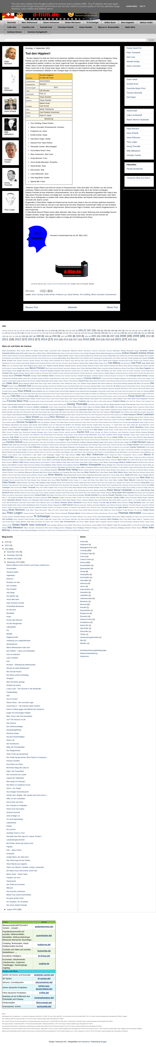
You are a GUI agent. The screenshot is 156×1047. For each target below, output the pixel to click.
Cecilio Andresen (74, 373)
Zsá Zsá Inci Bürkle (72, 530)
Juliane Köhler (117, 437)
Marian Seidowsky (148, 457)
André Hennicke (52, 355)
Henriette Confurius (44, 419)
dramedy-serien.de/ (44, 975)
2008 (123, 335)
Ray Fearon (39, 492)
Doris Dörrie (75, 386)
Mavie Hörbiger (107, 465)
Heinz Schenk (70, 417)
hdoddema (85, 1042)
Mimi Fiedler (100, 472)
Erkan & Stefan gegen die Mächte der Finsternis (25, 709)
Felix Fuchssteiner (45, 396)
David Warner (101, 381)
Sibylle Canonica (122, 500)
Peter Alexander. (74, 485)
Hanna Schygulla (57, 410)
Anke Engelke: (149, 355)
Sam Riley (86, 497)
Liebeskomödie (83, 450)
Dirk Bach (136, 383)
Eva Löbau (85, 393)
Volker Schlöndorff (134, 115)
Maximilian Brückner (36, 467)
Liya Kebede (57, 452)
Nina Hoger (136, 477)
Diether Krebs (86, 383)
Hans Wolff (133, 412)
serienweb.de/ (44, 1006)
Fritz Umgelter (146, 401)
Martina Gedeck (125, 462)
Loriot (71, 452)
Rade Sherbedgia (79, 490)
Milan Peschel (90, 472)
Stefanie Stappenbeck (55, 505)
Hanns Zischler (7, 412)
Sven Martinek (81, 507)
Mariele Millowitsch (67, 460)
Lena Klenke (150, 447)
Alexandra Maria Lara (10, 353)
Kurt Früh (25, 447)
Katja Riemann (133, 129)
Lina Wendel (129, 450)
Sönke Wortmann (73, 22)
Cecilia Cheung (64, 373)
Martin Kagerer (89, 462)
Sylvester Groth (134, 507)
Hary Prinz (87, 414)
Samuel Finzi (94, 497)
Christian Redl (36, 376)
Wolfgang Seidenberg (110, 528)
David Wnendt (110, 381)
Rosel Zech (138, 495)
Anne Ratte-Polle (118, 358)
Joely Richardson (123, 432)
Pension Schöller (13, 761)
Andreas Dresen (14, 32)
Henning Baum (30, 420)
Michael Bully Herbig (68, 470)
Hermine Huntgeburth (37, 32)
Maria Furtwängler (90, 457)
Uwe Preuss (80, 521)
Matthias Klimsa (62, 465)
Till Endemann (55, 516)
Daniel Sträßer (53, 381)
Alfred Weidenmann (54, 353)
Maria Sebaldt (124, 457)
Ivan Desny (106, 425)
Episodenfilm (85, 568)
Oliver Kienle (108, 480)
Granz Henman (149, 404)
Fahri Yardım (142, 393)
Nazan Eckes (6, 477)
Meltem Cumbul (119, 467)
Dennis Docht (144, 381)
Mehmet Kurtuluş (99, 467)
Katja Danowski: (119, 442)
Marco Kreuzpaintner (125, 455)
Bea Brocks (119, 366)
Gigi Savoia (99, 404)
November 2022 (13, 555)
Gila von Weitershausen (112, 404)
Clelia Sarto (65, 378)
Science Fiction (86, 619)
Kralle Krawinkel (144, 445)
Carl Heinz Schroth (115, 371)
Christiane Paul (59, 376)
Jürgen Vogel (64, 440)
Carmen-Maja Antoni (147, 371)
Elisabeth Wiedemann (122, 388)
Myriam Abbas (81, 475)
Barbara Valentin (76, 366)
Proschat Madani (56, 490)
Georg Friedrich (44, 404)
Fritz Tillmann (136, 401)
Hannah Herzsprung (71, 409)
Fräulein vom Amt (13, 878)
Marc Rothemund (29, 22)
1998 (38, 336)
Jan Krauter (69, 427)
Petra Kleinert (77, 487)
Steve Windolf (149, 505)
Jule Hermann (24, 437)
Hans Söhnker (125, 412)
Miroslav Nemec (145, 472)
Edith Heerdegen (36, 388)
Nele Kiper (14, 477)
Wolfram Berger (136, 528)
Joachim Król (83, 432)
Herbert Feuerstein (91, 419)
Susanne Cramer (41, 507)
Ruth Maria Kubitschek (40, 497)
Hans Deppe (43, 412)
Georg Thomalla (133, 146)
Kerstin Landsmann (42, 445)
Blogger (104, 1042)
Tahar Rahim (30, 510)
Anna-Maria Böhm (107, 358)
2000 (54, 336)
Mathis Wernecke (29, 465)
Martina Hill (136, 462)
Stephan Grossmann (80, 505)
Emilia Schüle (49, 294)
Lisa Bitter (137, 450)
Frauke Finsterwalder (47, 401)
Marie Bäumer (32, 460)
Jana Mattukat (95, 427)
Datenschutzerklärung (88, 653)
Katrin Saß (12, 445)
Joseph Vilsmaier (124, 434)
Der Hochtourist (12, 744)
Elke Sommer (133, 388)
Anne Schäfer (128, 358)
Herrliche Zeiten (12, 733)
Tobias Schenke (126, 516)
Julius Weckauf (148, 437)
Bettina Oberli (126, 368)
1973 (32, 333)
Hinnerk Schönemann (75, 422)
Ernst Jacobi (23, 393)
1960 (113, 331)
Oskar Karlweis (149, 480)
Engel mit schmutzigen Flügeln (18, 713)
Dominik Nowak (36, 386)
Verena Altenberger (126, 521)
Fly (7, 630)
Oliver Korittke (118, 480)
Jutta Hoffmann (24, 440)
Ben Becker (144, 366)
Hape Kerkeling (60, 414)
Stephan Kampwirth (93, 505)
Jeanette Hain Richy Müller (73, 429)
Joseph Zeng (134, 434)
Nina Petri (24, 480)
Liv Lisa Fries (48, 452)
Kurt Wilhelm (45, 447)
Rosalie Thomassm (129, 495)
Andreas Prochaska (18, 355)
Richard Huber (95, 492)
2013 (31, 339)
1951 (46, 330)
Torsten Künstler (29, 519)
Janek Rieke (104, 427)
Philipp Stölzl (147, 487)
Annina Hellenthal (54, 360)
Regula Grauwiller (49, 492)
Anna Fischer (34, 358)
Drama (82, 562)
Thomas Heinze (74, 513)
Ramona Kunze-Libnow (28, 492)
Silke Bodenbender (13, 502)
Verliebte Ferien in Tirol (15, 833)
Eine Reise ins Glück (14, 764)
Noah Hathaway (42, 480)
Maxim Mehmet (25, 467)
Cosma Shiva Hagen (143, 378)
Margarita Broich (70, 457)
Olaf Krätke (91, 480)
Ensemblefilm (85, 565)
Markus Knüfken (51, 462)
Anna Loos (50, 358)
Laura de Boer (107, 447)
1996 (23, 336)
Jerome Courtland (12, 432)
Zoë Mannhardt (60, 530)
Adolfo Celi (29, 350)
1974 (38, 333)
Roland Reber (40, 495)
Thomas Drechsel (29, 513)
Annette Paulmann (23, 360)
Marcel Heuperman (110, 455)
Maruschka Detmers (147, 462)
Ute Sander (38, 521)
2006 (103, 336)
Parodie (83, 607)
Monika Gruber (43, 475)
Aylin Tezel (23, 366)
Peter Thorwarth (133, 52)
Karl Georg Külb (114, 440)
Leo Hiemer (5, 450)
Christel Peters (133, 373)
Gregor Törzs (6, 407)
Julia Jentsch (70, 437)
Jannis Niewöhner (136, 427)
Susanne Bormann (29, 507)
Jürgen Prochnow (42, 440)
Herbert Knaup (131, 420)
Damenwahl (11, 881)
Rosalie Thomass (115, 495)
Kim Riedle (74, 445)
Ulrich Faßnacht (100, 519)
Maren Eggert (19, 457)
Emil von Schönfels (49, 391)
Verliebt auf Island (13, 685)
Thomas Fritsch (49, 513)
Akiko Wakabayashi (64, 350)
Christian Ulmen (47, 376)
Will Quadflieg (122, 525)
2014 (44, 339)
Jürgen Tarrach (54, 440)
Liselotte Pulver (39, 452)
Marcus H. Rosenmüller (108, 27)
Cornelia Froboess (119, 378)
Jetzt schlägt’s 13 (13, 816)
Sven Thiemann (92, 507)
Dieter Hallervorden (54, 383)
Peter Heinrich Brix (143, 485)
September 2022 (14, 562)
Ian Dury (151, 422)
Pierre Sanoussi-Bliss (27, 490)
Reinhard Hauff (60, 492)
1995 (16, 336)
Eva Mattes (93, 393)
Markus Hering (29, 462)
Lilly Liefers (121, 450)
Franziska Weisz (34, 401)
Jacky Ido (134, 425)
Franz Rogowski (141, 398)
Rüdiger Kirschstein (65, 497)
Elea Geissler (69, 388)
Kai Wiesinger (75, 440)
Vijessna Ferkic (7, 525)
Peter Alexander (64, 485)
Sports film (84, 625)
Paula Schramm (24, 485)
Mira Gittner (118, 472)
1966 (139, 330)
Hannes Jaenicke (111, 409)
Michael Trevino (13, 472)
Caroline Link (28, 27)
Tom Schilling (85, 294)
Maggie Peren (60, 455)
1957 (89, 330)
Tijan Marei (29, 516)
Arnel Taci (55, 363)
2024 (7, 542)
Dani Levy (131, 57)
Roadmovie (84, 613)
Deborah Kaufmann (134, 381)
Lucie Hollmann (145, 452)
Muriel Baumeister (70, 475)
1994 (4, 336)
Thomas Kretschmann (100, 513)
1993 (149, 333)
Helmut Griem (106, 417)
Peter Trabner (49, 487)
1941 (15, 330)
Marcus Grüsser (137, 455)
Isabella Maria (97, 425)
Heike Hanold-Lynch (116, 414)
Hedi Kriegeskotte (97, 414)
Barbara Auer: (42, 366)
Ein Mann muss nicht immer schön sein (21, 871)
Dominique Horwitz (47, 386)
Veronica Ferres (138, 521)
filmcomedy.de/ (44, 1002)
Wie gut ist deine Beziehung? (17, 668)
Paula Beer (145, 483)
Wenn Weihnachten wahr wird (18, 647)
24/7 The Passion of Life (15, 720)
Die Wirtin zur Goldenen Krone (18, 785)
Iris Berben (67, 425)
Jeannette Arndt (88, 429)
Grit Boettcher (28, 407)
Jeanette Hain (59, 430)
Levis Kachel (55, 450)
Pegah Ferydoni (34, 485)
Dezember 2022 (13, 552)
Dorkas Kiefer (96, 386)
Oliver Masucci (129, 480)
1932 (9, 330)
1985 (103, 333)
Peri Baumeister (53, 485)
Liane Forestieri (65, 450)
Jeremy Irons (145, 429)
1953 (60, 331)
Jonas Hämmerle (79, 434)
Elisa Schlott (87, 388)
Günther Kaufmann (20, 409)
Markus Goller (146, 22)
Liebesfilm (74, 450)
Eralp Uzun (114, 391)
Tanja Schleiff (82, 510)
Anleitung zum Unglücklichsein (18, 641)
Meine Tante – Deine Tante (16, 874)
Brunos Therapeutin (41, 371)
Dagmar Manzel (22, 381)
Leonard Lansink (32, 450)
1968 (152, 330)
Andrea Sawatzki (130, 353)
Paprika (9, 847)
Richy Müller (117, 493)
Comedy (40, 294)
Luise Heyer (37, 455)
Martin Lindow (98, 462)
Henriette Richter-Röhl (58, 419)
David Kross (84, 381)
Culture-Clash (85, 559)
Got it (142, 6)
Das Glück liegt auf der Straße (18, 860)
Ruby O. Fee (6, 497)
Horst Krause (104, 422)
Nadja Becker (120, 475)
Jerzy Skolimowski (24, 432)
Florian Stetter (30, 398)
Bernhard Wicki (91, 368)
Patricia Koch (61, 482)
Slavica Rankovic (122, 502)
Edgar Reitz (18, 388)
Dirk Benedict (145, 383)
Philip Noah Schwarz (114, 487)
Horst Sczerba (123, 422)
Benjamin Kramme (11, 368)
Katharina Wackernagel (95, 442)
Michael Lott (134, 470)
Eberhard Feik (124, 386)
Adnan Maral (21, 350)
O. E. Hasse (83, 480)
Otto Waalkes (40, 482)
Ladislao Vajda (53, 447)
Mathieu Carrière (17, 465)
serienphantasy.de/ (44, 998)
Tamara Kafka (63, 510)
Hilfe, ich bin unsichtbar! (15, 799)
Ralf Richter (145, 490)
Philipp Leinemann (137, 487)
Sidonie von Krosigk (134, 500)
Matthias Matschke (73, 465)
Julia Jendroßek (60, 437)
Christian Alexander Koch (146, 373)
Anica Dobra (85, 355)
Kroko (8, 617)
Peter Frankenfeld (112, 485)
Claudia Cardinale (43, 378)
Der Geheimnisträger (14, 726)
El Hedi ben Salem (59, 388)
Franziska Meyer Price (136, 88)
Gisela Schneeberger (128, 404)
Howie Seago (144, 422)
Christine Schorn (98, 376)
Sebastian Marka (49, 500)
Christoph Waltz (16, 378)
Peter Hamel (133, 485)
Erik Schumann (13, 393)
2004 (86, 336)
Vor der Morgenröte (14, 623)
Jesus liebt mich (12, 599)
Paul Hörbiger (117, 482)
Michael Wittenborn (25, 472)
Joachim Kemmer (70, 432)
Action (82, 542)
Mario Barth (131, 460)
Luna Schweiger (48, 455)
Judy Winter (14, 437)
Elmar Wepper (13, 391)
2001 (62, 336)
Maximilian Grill (63, 467)
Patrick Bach (70, 482)
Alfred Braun (33, 353)
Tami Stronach (73, 510)
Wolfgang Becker (59, 528)
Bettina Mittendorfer (115, 368)
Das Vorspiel (11, 589)
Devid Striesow (24, 383)
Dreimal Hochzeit (13, 812)
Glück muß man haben (15, 809)
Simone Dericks (87, 502)
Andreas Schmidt (31, 355)
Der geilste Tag (12, 596)
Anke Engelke (139, 355)
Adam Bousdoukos (9, 350)
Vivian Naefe (132, 79)
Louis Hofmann (109, 452)
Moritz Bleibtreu (55, 475)
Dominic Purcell (13, 386)
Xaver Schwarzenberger (28, 530)
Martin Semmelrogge (111, 462)
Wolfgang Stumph (124, 528)
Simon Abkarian (41, 502)
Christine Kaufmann (71, 376)
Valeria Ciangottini (101, 521)
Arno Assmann (63, 363)
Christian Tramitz (134, 155)
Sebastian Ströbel (60, 500)
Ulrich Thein (123, 519)
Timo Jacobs (88, 516)
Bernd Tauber (81, 368)
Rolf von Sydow (67, 495)
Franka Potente (83, 398)
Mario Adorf (122, 460)
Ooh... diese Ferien (13, 850)
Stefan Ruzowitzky (41, 505)
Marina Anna (88, 460)
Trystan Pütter (56, 519)
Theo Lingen (132, 142)
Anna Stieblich (84, 358)
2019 (97, 339)
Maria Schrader (113, 457)
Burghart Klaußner (54, 371)
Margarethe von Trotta (55, 457)
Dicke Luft (10, 740)
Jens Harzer (136, 429)
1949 (32, 330)
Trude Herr (48, 519)
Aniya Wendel (94, 355)
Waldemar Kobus (62, 525)
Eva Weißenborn (102, 393)
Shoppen (9, 678)
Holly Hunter (87, 422)
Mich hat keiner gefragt (15, 682)
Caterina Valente (29, 373)
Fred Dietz (57, 401)
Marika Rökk (79, 460)
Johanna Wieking (134, 432)
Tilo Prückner (65, 516)
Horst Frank (95, 422)
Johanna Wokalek (147, 432)
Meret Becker (7, 470)
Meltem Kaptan (129, 467)
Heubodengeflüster (13, 730)
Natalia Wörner (148, 475)
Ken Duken (32, 445)
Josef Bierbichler (91, 434)
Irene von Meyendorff (56, 425)
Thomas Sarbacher (148, 513)
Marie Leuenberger (53, 460)
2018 (86, 339)
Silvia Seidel (31, 502)
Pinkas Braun (38, 490)
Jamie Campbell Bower (25, 427)
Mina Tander (108, 472)
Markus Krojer (61, 462)
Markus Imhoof (40, 462)
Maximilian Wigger (75, 467)
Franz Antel (94, 398)
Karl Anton (105, 440)
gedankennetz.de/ (44, 926)
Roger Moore (19, 495)
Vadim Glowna (89, 521)
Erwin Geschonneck (44, 393)
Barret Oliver (99, 366)
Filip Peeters (80, 396)
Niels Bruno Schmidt (98, 477)
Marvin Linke (6, 465)
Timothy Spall (96, 516)
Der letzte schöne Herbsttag (17, 675)
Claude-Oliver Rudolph (30, 378)
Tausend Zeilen (12, 572)
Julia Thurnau (107, 437)
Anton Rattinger (113, 360)
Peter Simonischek (16, 487)
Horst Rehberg (113, 422)
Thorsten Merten (19, 516)
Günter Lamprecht (138, 407)
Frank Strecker (73, 398)
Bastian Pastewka (109, 366)
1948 (26, 330)
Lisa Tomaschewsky (19, 452)
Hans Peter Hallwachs (103, 412)
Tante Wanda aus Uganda (16, 864)
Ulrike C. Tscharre (143, 519)
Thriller (83, 634)
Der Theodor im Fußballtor (16, 805)
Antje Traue (84, 360)
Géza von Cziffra (107, 407)
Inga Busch (15, 425)
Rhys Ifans (87, 492)
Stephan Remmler (116, 505)
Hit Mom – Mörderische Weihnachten (20, 665)
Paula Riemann (13, 485)
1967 (146, 331)
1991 (136, 333)
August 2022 (12, 909)
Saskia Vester (142, 497)
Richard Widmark (106, 492)
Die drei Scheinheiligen (15, 737)
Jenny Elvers (128, 429)
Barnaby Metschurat (88, 366)
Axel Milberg (114, 363)
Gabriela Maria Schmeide (16, 404)
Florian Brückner (122, 396)
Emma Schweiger (91, 391)
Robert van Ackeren (8, 495)
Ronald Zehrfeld (91, 495)
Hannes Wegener (122, 409)
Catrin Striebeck (53, 373)
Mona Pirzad (12, 475)
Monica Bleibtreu (32, 475)
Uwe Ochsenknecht (67, 522)
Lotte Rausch (78, 452)
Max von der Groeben (13, 467)
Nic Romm (42, 477)
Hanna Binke (45, 409)
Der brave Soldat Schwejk (16, 905)
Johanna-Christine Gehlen (10, 434)
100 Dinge (10, 593)
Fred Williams (73, 401)
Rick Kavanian (128, 493)
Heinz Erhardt (132, 133)
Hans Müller (79, 412)
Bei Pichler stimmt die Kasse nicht (19, 843)
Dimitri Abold (117, 383)
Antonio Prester (133, 360)
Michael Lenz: (125, 470)
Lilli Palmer (102, 450)
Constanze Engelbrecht (76, 378)
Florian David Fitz (134, 48)
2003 (78, 336)
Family (82, 571)
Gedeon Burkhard (32, 404)
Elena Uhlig (78, 388)
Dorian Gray (66, 386)
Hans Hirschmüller (53, 412)
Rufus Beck (28, 497)
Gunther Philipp (72, 407)
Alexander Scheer (147, 351)
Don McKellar (58, 386)
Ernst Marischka (32, 393)
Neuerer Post (31, 307)
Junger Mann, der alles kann (17, 857)
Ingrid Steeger (33, 425)
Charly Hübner (109, 373)
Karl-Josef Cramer (132, 440)
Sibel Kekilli (112, 500)
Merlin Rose (29, 470)
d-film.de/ (44, 993)
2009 (136, 335)
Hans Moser (63, 412)
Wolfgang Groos (71, 528)
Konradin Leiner (122, 445)
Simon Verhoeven (51, 22)
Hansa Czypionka (48, 414)
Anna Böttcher (15, 358)
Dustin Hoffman (106, 386)
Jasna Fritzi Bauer (35, 429)
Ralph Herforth (15, 492)
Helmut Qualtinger (128, 417)
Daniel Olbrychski (42, 381)
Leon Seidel (22, 450)
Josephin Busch (144, 434)
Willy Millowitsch (133, 151)
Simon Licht (50, 502)
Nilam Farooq (127, 477)
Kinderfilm (84, 592)
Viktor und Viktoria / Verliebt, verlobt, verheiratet (25, 867)
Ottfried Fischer (21, 482)
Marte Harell (71, 462)
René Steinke (79, 492)
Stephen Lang (140, 505)
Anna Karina (42, 358)
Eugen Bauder (64, 393)
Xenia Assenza (42, 530)
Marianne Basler (7, 460)
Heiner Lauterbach (145, 414)
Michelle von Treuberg (61, 472)
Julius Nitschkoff (138, 437)
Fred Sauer (65, 401)
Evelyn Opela (122, 393)
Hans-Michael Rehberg (20, 414)
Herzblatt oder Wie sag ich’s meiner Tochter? (23, 836)
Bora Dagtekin (127, 22)
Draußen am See (13, 582)
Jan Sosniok (85, 427)
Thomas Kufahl (113, 513)
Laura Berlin (98, 447)
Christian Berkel (7, 376)
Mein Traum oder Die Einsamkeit (19, 716)
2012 (18, 339)
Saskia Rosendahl (131, 497)
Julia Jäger (79, 437)
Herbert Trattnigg (143, 419)
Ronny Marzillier (103, 495)
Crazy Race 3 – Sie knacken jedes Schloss (23, 706)
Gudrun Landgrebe (40, 407)
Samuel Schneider (106, 497)
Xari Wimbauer (15, 530)
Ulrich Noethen (113, 519)
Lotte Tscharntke (88, 452)
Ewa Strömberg (132, 393)
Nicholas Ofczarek (52, 477)
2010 (148, 336)
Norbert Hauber (73, 480)
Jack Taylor (126, 425)
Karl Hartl (123, 440)
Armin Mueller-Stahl (18, 363)
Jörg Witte (32, 440)
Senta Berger (71, 500)
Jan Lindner (77, 427)
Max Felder (116, 465)
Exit (7, 661)
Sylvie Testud (144, 507)
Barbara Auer (32, 366)
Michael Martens (143, 470)
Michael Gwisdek (94, 470)
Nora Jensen (52, 480)
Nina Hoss (145, 477)
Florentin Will (101, 396)
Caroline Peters (18, 373)
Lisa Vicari (30, 452)
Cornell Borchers (131, 378)
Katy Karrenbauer (22, 445)
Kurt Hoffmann (34, 447)
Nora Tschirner (62, 480)
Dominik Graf (46, 27)
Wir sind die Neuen (13, 672)
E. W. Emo (115, 386)
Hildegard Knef (55, 422)
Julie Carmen (128, 437)
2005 (93, 336)
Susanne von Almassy (55, 507)
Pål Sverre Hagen (67, 490)
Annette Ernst (132, 84)
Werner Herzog (82, 525)
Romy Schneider (78, 495)
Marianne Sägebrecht (20, 460)
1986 (109, 333)
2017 (75, 339)
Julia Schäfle (98, 437)
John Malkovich (35, 434)
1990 (129, 333)
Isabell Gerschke (87, 425)
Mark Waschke (149, 460)
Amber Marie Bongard (104, 353)
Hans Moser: (71, 412)
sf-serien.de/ (44, 978)
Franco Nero (63, 398)
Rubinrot (9, 579)
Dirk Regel (131, 97)
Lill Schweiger (93, 450)
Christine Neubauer (84, 376)
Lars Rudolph (89, 447)
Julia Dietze (41, 437)
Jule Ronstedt (33, 437)
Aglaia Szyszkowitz (50, 350)
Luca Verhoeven (121, 452)
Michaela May (38, 472)
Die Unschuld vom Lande (16, 775)
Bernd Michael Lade (60, 368)
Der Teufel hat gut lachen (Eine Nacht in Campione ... (27, 757)
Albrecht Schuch (77, 350)
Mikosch (9, 888)
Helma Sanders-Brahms (93, 417)
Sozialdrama (30, 505)
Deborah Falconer (121, 381)
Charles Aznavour (98, 373)
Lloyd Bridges (65, 452)
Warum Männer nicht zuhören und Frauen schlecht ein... (28, 565)
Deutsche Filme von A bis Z (138, 178)
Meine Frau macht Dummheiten (18, 895)
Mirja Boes (136, 472)
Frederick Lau (61, 294)
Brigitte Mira (21, 371)
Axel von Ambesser (13, 366)
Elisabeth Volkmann (108, 388)
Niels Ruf (108, 477)
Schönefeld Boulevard (15, 606)
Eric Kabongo (145, 391)
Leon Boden (13, 450)
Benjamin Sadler (23, 368)
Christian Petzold (65, 27)
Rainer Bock (89, 490)
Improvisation (85, 589)
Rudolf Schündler (17, 497)
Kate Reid (47, 442)
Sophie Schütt (21, 505)
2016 (65, 339)
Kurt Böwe (18, 447)
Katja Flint (128, 442)
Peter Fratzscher (123, 485)
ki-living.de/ (44, 956)
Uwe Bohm (46, 521)
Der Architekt (11, 586)
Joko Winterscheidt (46, 434)
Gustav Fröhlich (82, 407)
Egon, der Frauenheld (15, 771)
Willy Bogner (146, 525)
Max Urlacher (143, 465)
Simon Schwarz (61, 502)
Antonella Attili (123, 360)
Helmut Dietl (132, 111)
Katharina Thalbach (79, 442)
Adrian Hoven (39, 350)
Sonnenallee (11, 568)
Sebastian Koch (26, 500)
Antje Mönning (75, 360)
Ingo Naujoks (24, 425)
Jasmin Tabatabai (21, 430)
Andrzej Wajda (42, 355)
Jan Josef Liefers (58, 427)
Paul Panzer (126, 482)
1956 (80, 330)
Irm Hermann (76, 425)
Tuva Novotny (66, 519)
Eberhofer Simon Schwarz (138, 386)
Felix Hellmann (57, 396)
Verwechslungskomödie (89, 637)
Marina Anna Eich (98, 460)
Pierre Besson (15, 490)
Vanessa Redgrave (113, 521)
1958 (98, 331)
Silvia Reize (23, 502)
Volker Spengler (52, 525)
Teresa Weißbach (117, 510)
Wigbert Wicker (102, 525)
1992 (142, 333)
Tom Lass (142, 516)
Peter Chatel (94, 485)
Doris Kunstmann (85, 386)
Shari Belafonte (103, 500)
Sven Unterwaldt (102, 507)
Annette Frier (11, 360)
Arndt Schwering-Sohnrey (43, 363)
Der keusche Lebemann (15, 891)
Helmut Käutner (116, 417)
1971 (19, 333)
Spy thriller (84, 628)
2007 (112, 336)
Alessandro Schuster (105, 350)
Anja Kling (112, 355)
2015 (34, 294)
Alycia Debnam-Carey (77, 353)
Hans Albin (16, 412)
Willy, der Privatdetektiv (15, 747)
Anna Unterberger (95, 358)
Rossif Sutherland (148, 495)
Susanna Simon (17, 507)
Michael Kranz (115, 470)
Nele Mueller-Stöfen (24, 477)
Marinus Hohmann (111, 460)
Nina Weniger (32, 480)
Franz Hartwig (103, 398)
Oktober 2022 (12, 559)
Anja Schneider (129, 355)
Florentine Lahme (111, 396)
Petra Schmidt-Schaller (91, 487)
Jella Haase (98, 430)
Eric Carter (137, 391)
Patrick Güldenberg (80, 482)
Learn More (131, 6)
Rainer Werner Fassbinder (138, 120)
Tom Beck (135, 516)
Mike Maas (80, 472)
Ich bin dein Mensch (14, 620)
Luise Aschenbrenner (25, 455)
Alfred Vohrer (41, 353)
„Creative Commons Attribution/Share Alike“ (58, 284)
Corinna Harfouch (92, 378)
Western (83, 643)
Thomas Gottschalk (61, 513)
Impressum (84, 656)
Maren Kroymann (30, 457)
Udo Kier (74, 519)
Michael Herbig (133, 61)
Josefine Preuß (111, 434)
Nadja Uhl (129, 475)
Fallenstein (150, 393)
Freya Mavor (94, 401)
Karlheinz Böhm (143, 440)
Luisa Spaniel (12, 455)
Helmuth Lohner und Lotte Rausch (13, 419)
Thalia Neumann (128, 510)
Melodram (84, 601)
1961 (120, 331)
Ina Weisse (6, 425)
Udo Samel (81, 519)
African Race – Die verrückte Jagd (19, 702)
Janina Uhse (113, 427)
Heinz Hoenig (44, 417)
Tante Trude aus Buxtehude (17, 754)
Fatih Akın (24, 396)
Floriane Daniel (40, 398)
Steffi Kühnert (67, 505)
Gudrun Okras (53, 407)
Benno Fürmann (37, 368)
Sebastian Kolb (37, 500)
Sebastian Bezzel (14, 500)
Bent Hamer (49, 368)
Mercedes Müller (148, 467)
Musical (83, 604)
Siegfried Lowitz (146, 500)
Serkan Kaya (93, 500)
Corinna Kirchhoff (106, 378)
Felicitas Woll (33, 396)
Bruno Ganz (30, 371)
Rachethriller (85, 610)
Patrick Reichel (92, 482)
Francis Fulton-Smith (52, 398)
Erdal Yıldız (121, 391)
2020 (107, 339)
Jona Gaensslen (58, 434)
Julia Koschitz (88, 437)
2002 (69, 336)
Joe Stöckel (104, 432)
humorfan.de (44, 951)
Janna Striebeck (124, 427)
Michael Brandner (51, 470)
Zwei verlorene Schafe (15, 603)
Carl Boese (105, 371)
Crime (82, 556)
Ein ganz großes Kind (14, 898)
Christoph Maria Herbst (138, 376)
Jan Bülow (48, 427)
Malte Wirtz (130, 27)
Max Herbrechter (126, 465)
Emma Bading (79, 391)
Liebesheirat (11, 823)
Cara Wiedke (85, 371)
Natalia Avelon (138, 475)
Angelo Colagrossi (75, 355)
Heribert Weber (11, 422)
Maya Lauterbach (87, 467)
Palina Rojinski (51, 482)
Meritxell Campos (18, 470)
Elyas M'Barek (24, 391)
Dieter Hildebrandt (66, 383)
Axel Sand (146, 363)
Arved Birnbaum (74, 363)
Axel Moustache (126, 363)
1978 (57, 333)
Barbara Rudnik (52, 366)
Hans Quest (115, 412)
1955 (73, 330)
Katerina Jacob (55, 442)
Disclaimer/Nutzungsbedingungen (93, 650)
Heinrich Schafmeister (18, 417)
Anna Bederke (6, 358)
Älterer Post (112, 307)
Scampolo (10, 854)
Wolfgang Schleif (97, 528)
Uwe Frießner (54, 521)
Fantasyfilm (84, 574)
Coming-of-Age (86, 553)
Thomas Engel (39, 513)
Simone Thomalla (99, 502)
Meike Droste (109, 467)
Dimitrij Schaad (127, 383)
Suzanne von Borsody (70, 507)
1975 (44, 333)
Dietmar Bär (96, 383)
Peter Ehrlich (102, 485)
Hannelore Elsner (86, 410)
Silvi (8, 696)
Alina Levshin (65, 353)
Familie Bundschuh (135, 169)
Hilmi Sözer (64, 422)
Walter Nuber (72, 525)
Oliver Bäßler (99, 480)
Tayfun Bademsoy (105, 510)
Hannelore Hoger (98, 409)
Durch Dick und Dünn (14, 802)
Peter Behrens (84, 485)
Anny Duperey (65, 360)
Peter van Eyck (59, 487)
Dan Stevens (31, 381)
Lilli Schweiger (112, 450)
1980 (70, 333)
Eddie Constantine (8, 388)
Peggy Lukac (44, 485)
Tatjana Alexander (93, 510)
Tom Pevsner (150, 516)
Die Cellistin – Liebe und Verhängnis (20, 651)
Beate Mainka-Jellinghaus (132, 366)
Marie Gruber (42, 460)
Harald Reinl (80, 414)
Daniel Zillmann (64, 381)
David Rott (93, 381)
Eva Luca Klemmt (75, 393)
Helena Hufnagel (80, 417)
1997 (31, 336)
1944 (20, 330)
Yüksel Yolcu (51, 530)
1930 (3, 330)
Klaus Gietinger (93, 445)
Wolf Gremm (49, 528)
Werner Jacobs (92, 525)
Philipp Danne (126, 487)
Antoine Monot (93, 360)
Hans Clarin (34, 412)
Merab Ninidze (138, 467)
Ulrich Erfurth (90, 519)
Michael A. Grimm (38, 470)
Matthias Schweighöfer (90, 465)
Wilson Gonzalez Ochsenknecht (103, 294)
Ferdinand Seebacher (69, 396)
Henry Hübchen (71, 419)
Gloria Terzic (140, 404)
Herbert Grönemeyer (118, 419)
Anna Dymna (25, 358)
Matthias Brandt (40, 465)
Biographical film (86, 547)
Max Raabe (135, 465)
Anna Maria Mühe (60, 358)
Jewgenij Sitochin (58, 432)
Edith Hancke (26, 388)
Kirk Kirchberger (83, 445)
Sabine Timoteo (77, 497)
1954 (67, 330)
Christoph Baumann (110, 376)
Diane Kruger (43, 383)
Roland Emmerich (29, 495)
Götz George (127, 407)
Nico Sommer (72, 478)
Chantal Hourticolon (86, 373)
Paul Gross (100, 482)
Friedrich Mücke (119, 401)
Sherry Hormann (134, 66)
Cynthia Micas (12, 381)
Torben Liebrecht (18, 519)
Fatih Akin (11, 27)
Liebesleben (11, 627)
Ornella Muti (140, 480)
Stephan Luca (105, 505)
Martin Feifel (79, 462)
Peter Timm (39, 487)
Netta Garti (34, 477)
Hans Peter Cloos (90, 412)
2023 (7, 545)
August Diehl (93, 363)
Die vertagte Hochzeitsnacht (17, 792)
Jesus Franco (48, 432)
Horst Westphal (133, 422)
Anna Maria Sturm (73, 358)
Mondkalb (10, 613)
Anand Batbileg (117, 353)
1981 (76, 333)
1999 (47, 336)
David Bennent (74, 381)
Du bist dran (11, 610)
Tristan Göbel (39, 519)
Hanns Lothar (133, 409)
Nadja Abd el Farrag (108, 475)
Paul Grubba (109, 482)
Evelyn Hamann (113, 393)
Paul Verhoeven (135, 482)
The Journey (138, 510)
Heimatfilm (84, 580)
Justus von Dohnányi (10, 440)
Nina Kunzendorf (15, 480)
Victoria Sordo (149, 521)
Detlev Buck (110, 22)
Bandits (9, 634)
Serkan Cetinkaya (82, 500)
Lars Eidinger (80, 447)
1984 (96, 333)
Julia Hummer (50, 437)
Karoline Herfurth (14, 442)
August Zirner (103, 363)
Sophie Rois (12, 505)
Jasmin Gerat (149, 427)
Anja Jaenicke (103, 355)
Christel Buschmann (121, 373)
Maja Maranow (70, 455)
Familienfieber (12, 692)
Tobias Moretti (106, 516)
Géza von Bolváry (94, 407)
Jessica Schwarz (37, 432)
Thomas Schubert (7, 516)
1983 (89, 333)
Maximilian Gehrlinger (50, 467)
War (81, 640)
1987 (115, 333)
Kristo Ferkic (11, 447)
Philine (9, 826)
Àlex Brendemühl (83, 530)
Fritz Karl (129, 401)
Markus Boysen (7, 462)
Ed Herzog (150, 386)
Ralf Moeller (136, 490)
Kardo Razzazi (85, 440)
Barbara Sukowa (65, 366)
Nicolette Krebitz (84, 478)
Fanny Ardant (6, 396)
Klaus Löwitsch (111, 445)
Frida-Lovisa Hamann (105, 401)
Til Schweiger (93, 22)
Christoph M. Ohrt (123, 376)
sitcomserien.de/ (44, 982)
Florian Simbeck (19, 398)
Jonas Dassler (68, 434)
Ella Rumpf (141, 388)
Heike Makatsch (129, 415)
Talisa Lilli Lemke (53, 510)
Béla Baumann (66, 371)
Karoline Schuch (28, 442)
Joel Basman (113, 432)
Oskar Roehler (85, 27)
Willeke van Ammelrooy (134, 525)
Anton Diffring (103, 360)
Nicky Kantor (62, 477)
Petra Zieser (104, 487)
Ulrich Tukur (131, 519)
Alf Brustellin (23, 353)
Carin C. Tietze (94, 371)
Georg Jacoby (53, 404)
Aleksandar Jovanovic (91, 350)
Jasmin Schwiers (8, 429)
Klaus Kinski (102, 445)
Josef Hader (101, 434)
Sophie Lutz (145, 502)
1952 (53, 331)
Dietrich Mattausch (107, 383)
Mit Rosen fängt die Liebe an (17, 768)
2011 (5, 339)
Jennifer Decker (108, 429)
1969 (6, 333)
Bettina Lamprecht (103, 368)
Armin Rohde (30, 363)
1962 (127, 330)
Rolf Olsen (50, 495)
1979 (64, 333)
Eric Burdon (129, 391)
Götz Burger (119, 407)
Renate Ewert (70, 492)
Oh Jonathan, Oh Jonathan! (17, 902)
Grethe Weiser (17, 407)
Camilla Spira (75, 371)
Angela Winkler (63, 355)
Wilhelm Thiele (112, 525)
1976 (50, 333)
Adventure (84, 544)
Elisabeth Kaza (96, 388)
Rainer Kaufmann (100, 490)
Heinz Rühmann (133, 137)
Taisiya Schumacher (40, 510)
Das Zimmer (11, 723)
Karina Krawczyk (95, 440)
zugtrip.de (44, 963)
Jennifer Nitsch (118, 429)
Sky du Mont (111, 502)
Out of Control (11, 699)
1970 (12, 333)
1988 (122, 333)
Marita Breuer (139, 460)
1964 (133, 330)
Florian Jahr (9, 398)
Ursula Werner (21, 521)
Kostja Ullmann (133, 445)
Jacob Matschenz (144, 425)
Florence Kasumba (91, 396)
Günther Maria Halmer (33, 409)
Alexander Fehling (119, 350)
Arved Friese (84, 363)
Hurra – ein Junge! (13, 788)
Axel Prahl (136, 363)
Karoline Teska (38, 442)
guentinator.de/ (44, 935)
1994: (10, 336)
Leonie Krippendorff (44, 450)
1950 (39, 331)
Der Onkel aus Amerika (15, 884)
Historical (83, 583)
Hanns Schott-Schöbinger (146, 409)
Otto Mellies (31, 482)
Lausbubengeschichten (15, 840)
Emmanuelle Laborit (104, 391)
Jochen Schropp (95, 432)
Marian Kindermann (135, 457)
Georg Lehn (62, 404)
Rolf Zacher (58, 495)
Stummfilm (84, 631)
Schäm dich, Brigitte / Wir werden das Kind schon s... (27, 795)
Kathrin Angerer (108, 442)
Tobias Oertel (116, 516)
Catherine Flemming (41, 373)
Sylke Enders (123, 507)
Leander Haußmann (138, 447)
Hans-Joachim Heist (143, 412)
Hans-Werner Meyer (35, 414)
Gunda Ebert (62, 407)
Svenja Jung (112, 507)
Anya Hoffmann (144, 360)
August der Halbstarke (15, 778)
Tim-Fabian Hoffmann (76, 516)
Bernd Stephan (71, 368)
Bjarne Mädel (135, 368)
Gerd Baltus (91, 404)
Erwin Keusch (55, 393)
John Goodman (24, 434)
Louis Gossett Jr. (98, 452)
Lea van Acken (124, 447)
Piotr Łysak (46, 490)
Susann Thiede (7, 507)
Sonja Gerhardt (135, 502)
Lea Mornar (115, 447)
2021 (118, 339)
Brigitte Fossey (11, 371)
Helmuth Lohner (149, 417)
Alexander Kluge (133, 350)
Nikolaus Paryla (117, 477)
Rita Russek (138, 492)
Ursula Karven (10, 521)
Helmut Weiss (139, 417)
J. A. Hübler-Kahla (116, 425)
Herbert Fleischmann (105, 419)
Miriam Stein (127, 472)
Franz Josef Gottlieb (115, 398)
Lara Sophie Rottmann (67, 447)
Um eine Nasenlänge (14, 819)
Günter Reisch (149, 407)
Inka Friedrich (43, 425)
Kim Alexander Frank (63, 445)
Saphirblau (10, 575)
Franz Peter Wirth (129, 398)
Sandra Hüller (119, 497)
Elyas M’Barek (37, 391)
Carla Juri (125, 371)
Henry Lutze (80, 419)
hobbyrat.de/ (44, 944)
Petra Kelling (68, 487)
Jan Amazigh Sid (38, 427)
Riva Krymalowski (148, 492)
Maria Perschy (101, 457)
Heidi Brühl (106, 414)
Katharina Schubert (66, 442)
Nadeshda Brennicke (94, 475)
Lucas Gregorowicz (133, 452)
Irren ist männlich (13, 654)
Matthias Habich (51, 465)
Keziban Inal (53, 445)
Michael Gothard (83, 470)
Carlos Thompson (134, 371)
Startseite (11, 22)
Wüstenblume (11, 644)
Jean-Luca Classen (47, 429)
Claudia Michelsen (55, 378)
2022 (130, 339)
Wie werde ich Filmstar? (15, 781)
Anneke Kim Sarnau (140, 358)
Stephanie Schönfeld (128, 505)
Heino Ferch (6, 417)
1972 (26, 333)
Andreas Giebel (7, 355)
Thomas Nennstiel (134, 93)
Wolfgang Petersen (84, 528)
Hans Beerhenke (25, 412)
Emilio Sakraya (69, 391)
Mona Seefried (21, 475)
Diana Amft (34, 383)
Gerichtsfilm (84, 577)
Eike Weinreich (47, 388)
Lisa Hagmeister (145, 450)
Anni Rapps (44, 360)
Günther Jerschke (7, 409)
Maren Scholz (41, 457)
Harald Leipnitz (71, 414)
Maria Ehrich (80, 457)
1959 (105, 331)
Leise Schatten (12, 658)
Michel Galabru (48, 472)
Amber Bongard (89, 353)
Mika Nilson (73, 472)
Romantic (84, 616)
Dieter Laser (77, 383)
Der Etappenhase (13, 750)
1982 (82, 333)
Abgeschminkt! (12, 637)
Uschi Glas (30, 521)
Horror (82, 586)
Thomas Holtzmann (87, 513)
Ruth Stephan (53, 497)
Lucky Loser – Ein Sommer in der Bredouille (23, 689)
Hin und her (11, 829)
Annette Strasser (35, 360)
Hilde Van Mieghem (44, 422)
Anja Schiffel (120, 355)
